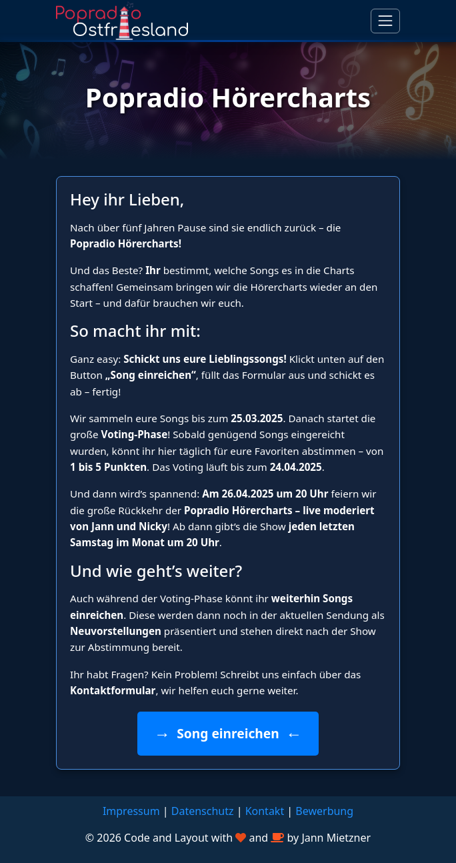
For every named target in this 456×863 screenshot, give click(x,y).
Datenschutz (202, 811)
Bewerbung (324, 811)
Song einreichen (228, 733)
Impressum (131, 811)
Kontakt (265, 811)
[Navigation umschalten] (385, 21)
